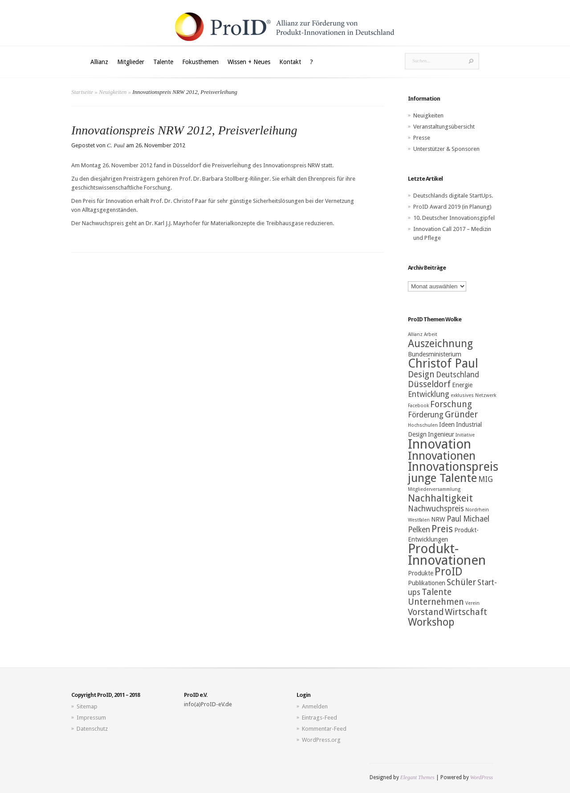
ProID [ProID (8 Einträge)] (449, 571)
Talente (163, 61)
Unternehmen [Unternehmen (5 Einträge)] (436, 602)
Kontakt (290, 61)
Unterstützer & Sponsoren (446, 149)
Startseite (82, 92)
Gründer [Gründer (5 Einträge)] (461, 414)
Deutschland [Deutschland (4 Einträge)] (457, 374)
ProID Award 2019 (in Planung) (452, 206)
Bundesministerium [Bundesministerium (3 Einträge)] (434, 354)
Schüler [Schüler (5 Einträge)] (461, 582)
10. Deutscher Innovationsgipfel (454, 217)
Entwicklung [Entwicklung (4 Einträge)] (428, 394)
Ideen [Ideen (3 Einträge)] (447, 424)
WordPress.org (321, 739)
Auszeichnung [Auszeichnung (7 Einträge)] (440, 343)
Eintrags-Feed (319, 717)
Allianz (99, 61)
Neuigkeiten (112, 92)
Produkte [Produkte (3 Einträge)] (420, 573)
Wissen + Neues (249, 61)
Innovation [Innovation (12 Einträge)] (439, 444)
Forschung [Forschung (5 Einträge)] (451, 404)
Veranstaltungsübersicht (444, 126)
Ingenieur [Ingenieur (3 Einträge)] (441, 434)
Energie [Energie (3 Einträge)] (462, 384)
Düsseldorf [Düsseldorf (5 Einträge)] (429, 384)
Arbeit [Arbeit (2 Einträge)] (430, 334)
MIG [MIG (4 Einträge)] (485, 479)
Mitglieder (130, 61)
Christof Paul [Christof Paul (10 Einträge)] (443, 363)
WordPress (481, 777)
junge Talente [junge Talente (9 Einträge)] (442, 478)
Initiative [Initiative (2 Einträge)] (465, 435)
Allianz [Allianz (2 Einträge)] (415, 334)
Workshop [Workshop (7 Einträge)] (431, 622)
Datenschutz (92, 728)
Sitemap (87, 706)
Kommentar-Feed (324, 728)
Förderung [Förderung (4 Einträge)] (426, 414)
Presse (421, 137)
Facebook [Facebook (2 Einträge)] (418, 406)
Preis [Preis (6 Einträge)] (442, 528)
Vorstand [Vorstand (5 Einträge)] (426, 612)
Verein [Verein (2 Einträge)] (472, 603)
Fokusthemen (200, 61)
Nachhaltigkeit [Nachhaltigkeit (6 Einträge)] (440, 498)
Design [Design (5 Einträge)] (421, 374)
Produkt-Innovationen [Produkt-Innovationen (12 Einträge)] (447, 554)
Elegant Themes (417, 777)
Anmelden (315, 706)
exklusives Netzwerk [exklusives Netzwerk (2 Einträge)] (473, 395)
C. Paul (116, 145)
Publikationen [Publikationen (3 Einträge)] (426, 583)
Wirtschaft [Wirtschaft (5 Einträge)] (466, 612)
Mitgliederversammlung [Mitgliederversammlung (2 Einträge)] (434, 489)
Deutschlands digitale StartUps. (453, 195)
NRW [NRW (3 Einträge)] (438, 519)
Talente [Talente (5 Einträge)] (437, 592)
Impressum (91, 717)
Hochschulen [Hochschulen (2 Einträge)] (423, 425)
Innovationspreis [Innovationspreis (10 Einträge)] (453, 467)
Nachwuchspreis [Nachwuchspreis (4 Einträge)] (436, 508)
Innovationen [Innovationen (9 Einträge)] (442, 455)
